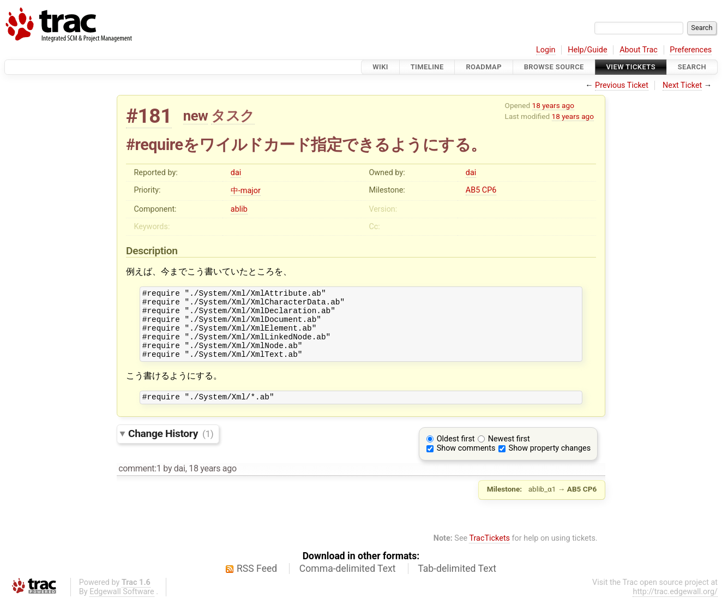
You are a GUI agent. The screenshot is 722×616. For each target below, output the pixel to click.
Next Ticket (682, 85)
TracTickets (489, 553)
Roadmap (484, 67)
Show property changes (550, 463)
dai (236, 172)
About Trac (638, 50)
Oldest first (456, 453)
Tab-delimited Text (457, 583)
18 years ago (553, 105)
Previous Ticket (621, 85)
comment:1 (139, 483)
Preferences (691, 50)
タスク (233, 115)
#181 (149, 116)
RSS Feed (257, 583)
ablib (239, 209)
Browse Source (554, 67)
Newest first (509, 453)
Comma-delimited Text (347, 583)
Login (546, 50)
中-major (246, 190)
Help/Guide (587, 50)
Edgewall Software (121, 606)
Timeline (427, 67)
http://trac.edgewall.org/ (675, 606)
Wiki (380, 67)
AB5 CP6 (481, 190)
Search (692, 67)
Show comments (466, 463)
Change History (170, 448)
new (195, 115)
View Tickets (630, 67)
